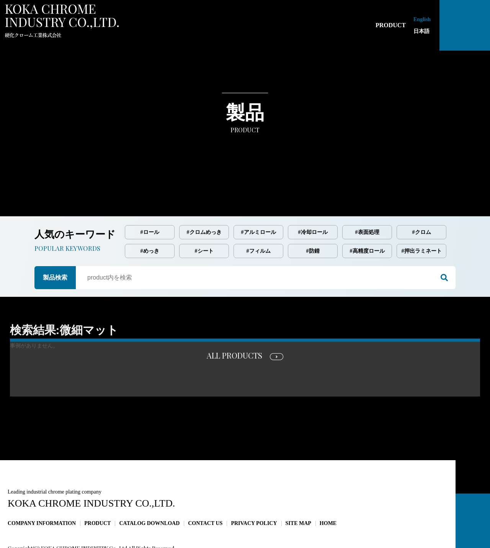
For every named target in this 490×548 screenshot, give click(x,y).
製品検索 (55, 245)
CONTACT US (205, 491)
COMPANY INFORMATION (42, 491)
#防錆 (313, 219)
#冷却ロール (313, 200)
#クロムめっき (204, 200)
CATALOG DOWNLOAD (149, 491)
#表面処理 (367, 200)
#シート (204, 219)
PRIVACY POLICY (254, 491)
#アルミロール (258, 200)
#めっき (149, 219)
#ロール (149, 200)
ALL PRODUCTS (234, 323)
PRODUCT (97, 491)
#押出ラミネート (422, 219)
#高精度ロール (367, 219)
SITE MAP (298, 491)
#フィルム (259, 219)
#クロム (421, 200)
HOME (328, 491)
